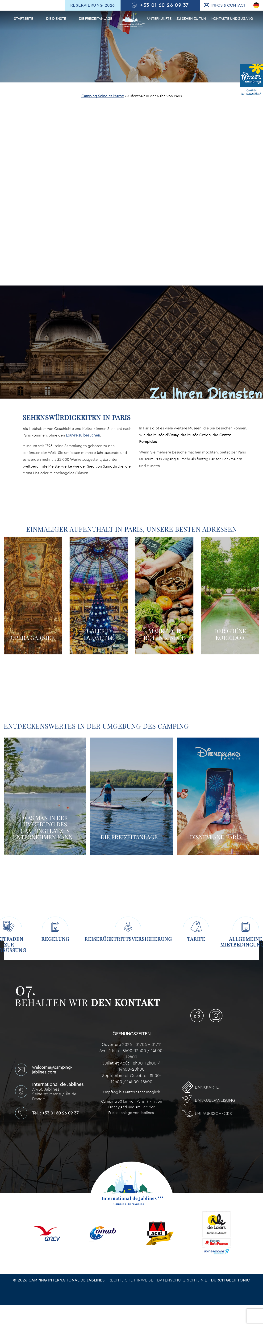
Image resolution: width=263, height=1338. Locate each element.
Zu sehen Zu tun (191, 18)
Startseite (23, 18)
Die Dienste (56, 18)
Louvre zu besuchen (83, 435)
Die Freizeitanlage (95, 18)
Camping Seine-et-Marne (102, 96)
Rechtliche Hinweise (131, 1280)
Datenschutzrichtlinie (182, 1280)
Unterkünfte (159, 18)
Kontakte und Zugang (232, 18)
